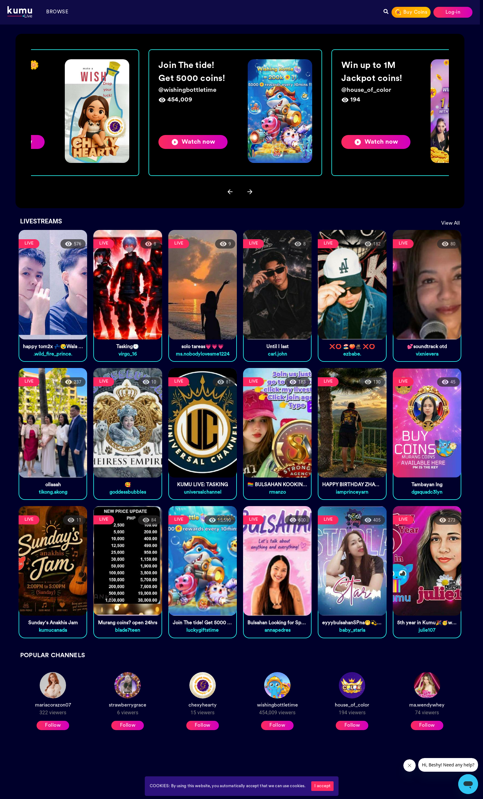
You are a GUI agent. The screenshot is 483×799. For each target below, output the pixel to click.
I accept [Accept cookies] (322, 786)
